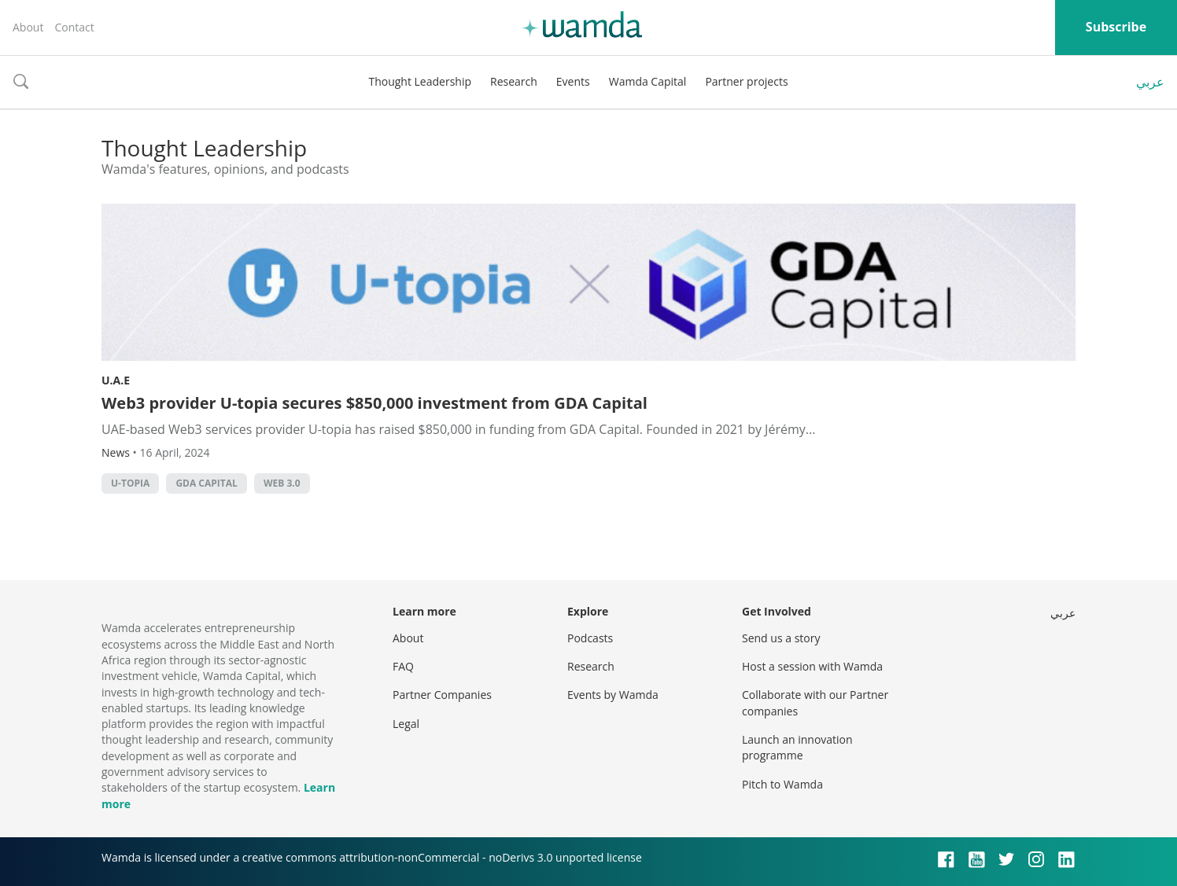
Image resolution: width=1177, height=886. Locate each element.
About (28, 27)
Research (513, 81)
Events (573, 81)
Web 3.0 (282, 483)
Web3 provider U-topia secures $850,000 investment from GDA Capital (374, 403)
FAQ (403, 666)
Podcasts (590, 637)
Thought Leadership (419, 81)
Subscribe (1116, 26)
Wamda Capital (648, 81)
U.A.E (115, 380)
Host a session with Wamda (812, 666)
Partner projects (746, 81)
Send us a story (781, 637)
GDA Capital (206, 483)
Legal (406, 723)
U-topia (130, 483)
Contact (74, 27)
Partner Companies (442, 694)
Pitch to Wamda (782, 784)
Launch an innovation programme (797, 747)
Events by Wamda (613, 694)
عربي (1150, 81)
